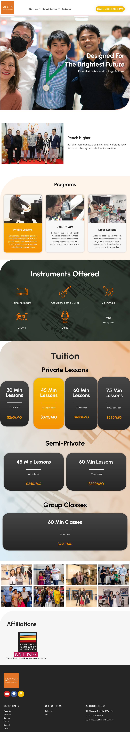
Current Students (51, 9)
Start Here (34, 9)
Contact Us (66, 9)
